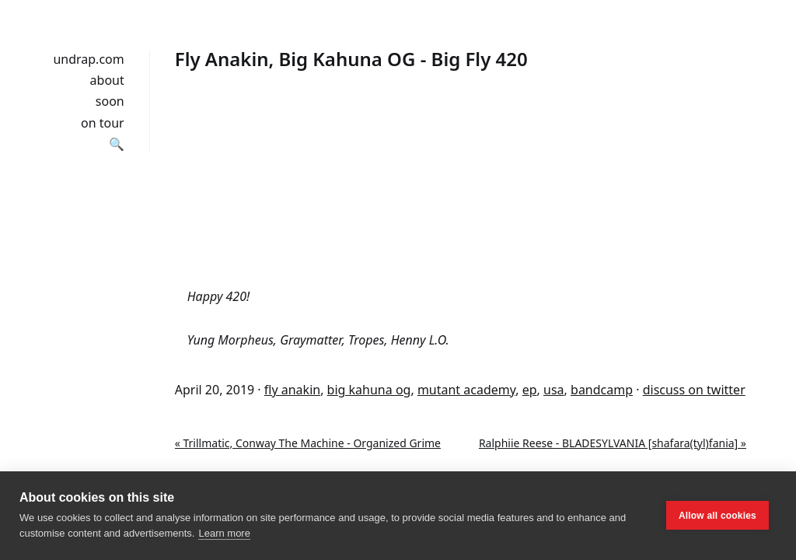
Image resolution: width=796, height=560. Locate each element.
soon (110, 101)
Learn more (224, 533)
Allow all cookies (717, 515)
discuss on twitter (694, 389)
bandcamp (602, 389)
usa (553, 389)
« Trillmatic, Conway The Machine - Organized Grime (308, 443)
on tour (102, 122)
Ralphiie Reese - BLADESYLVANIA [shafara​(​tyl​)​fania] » (612, 443)
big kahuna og (369, 389)
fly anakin (292, 389)
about (107, 80)
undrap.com (88, 59)
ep (529, 389)
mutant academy (466, 389)
